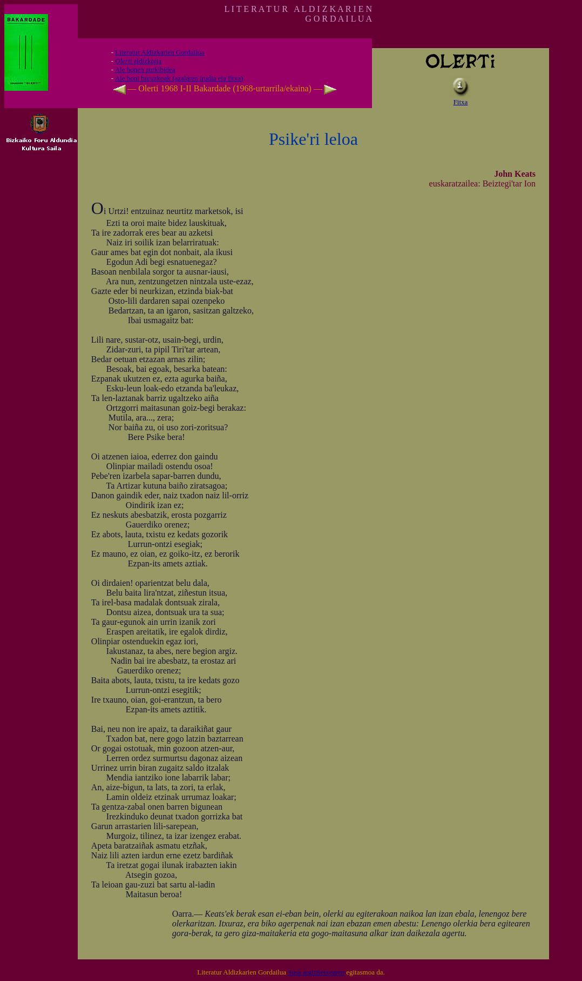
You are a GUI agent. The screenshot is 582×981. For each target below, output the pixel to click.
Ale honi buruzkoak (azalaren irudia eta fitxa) (179, 78)
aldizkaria (138, 61)
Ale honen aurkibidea (145, 69)
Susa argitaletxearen (316, 972)
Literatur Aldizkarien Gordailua (159, 52)
